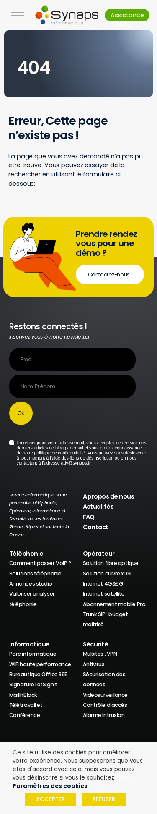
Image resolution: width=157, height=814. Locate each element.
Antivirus (94, 664)
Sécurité (95, 644)
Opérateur (99, 553)
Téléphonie (26, 553)
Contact (95, 527)
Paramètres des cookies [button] (50, 786)
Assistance (127, 15)
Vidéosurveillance (105, 694)
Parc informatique (33, 653)
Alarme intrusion (104, 715)
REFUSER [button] (104, 799)
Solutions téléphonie (35, 573)
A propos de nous (108, 496)
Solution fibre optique (111, 563)
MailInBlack (23, 694)
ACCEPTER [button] (50, 799)
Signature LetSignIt (33, 684)
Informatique (29, 644)
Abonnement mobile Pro (114, 604)
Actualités (98, 506)
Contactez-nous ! (110, 274)
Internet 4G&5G (103, 583)
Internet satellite (104, 593)
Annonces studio (30, 583)
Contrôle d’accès (105, 705)
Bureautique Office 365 (38, 674)
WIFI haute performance (40, 664)
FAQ (89, 517)
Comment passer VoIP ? (40, 563)
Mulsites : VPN (100, 653)
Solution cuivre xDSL (107, 573)
